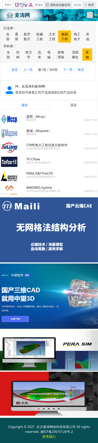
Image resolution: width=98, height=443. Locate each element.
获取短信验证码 (58, 5)
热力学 (28, 54)
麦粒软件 (32, 120)
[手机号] (7, 5)
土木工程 (52, 36)
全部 (8, 36)
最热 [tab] (25, 105)
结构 (18, 54)
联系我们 (49, 436)
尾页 (81, 69)
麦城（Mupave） (40, 131)
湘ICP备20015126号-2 (56, 431)
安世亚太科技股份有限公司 (42, 176)
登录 (89, 5)
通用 (16, 36)
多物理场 (61, 54)
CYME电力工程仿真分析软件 (48, 145)
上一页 (28, 69)
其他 (87, 36)
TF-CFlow (34, 159)
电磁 (49, 54)
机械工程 (39, 36)
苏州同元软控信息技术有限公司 (44, 191)
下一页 (68, 69)
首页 (14, 69)
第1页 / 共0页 (48, 69)
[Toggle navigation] (90, 15)
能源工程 (64, 36)
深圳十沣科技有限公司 (39, 162)
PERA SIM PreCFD (40, 173)
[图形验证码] (38, 5)
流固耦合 (75, 54)
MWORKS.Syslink (40, 187)
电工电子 (77, 36)
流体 (39, 54)
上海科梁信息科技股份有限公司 (44, 148)
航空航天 (27, 36)
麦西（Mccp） (38, 116)
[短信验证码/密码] (77, 5)
